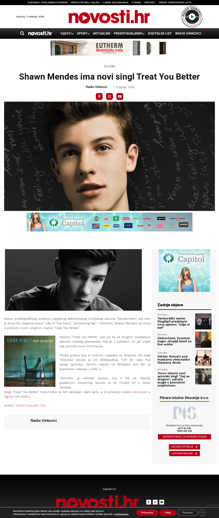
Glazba (109, 66)
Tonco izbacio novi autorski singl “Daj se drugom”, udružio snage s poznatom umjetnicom (173, 379)
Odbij (168, 512)
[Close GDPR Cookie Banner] (202, 513)
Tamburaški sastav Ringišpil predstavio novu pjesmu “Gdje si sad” (173, 322)
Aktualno (162, 315)
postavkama (121, 514)
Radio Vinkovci (96, 87)
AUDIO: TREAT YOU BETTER (25, 405)
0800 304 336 (184, 431)
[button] (22, 33)
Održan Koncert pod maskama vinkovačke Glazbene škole (173, 359)
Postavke (187, 512)
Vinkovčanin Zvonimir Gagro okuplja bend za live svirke (174, 341)
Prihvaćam (147, 512)
